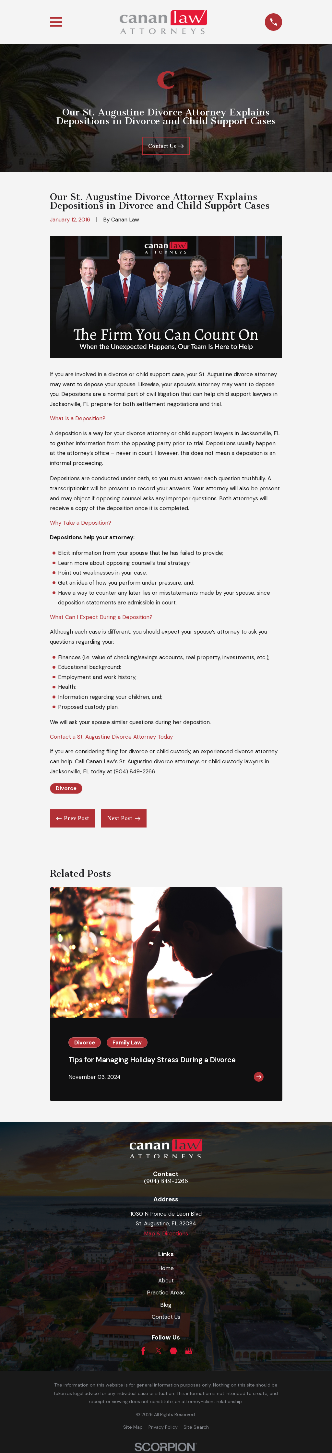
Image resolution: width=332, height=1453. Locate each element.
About (166, 1280)
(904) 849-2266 (134, 771)
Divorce (66, 788)
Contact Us (166, 1316)
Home (166, 1268)
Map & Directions (166, 1233)
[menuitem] (133, 1427)
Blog (166, 1304)
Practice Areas (166, 1292)
